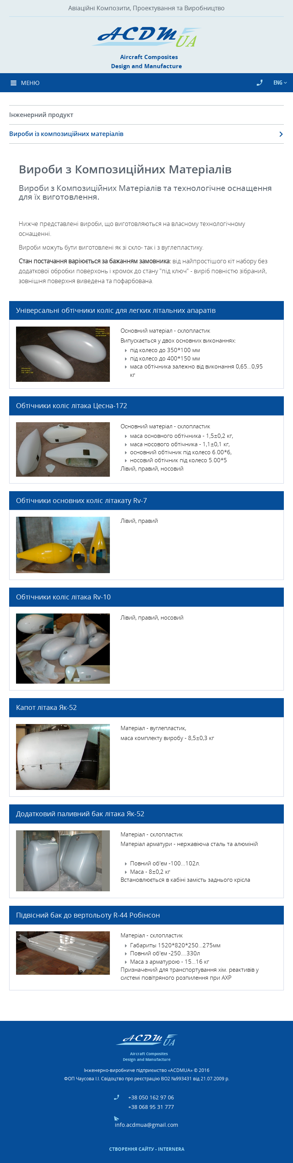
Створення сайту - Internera (146, 1149)
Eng (279, 82)
